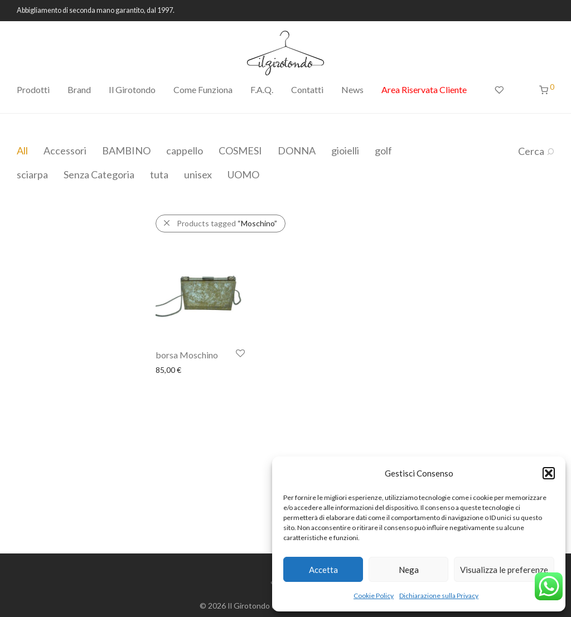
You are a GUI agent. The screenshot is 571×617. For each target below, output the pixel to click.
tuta (159, 174)
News (352, 89)
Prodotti (33, 89)
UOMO (243, 174)
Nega (409, 570)
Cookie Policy (374, 595)
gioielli (345, 150)
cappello (184, 150)
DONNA (297, 150)
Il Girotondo (132, 89)
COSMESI (240, 150)
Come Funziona (203, 89)
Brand (79, 89)
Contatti (307, 89)
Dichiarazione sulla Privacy (438, 595)
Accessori (64, 150)
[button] (548, 473)
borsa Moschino (187, 354)
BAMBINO (126, 150)
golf (383, 150)
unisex (198, 174)
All (22, 150)
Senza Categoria (99, 174)
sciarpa (32, 174)
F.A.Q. (261, 89)
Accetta (323, 570)
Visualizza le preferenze (504, 570)
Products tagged (227, 223)
